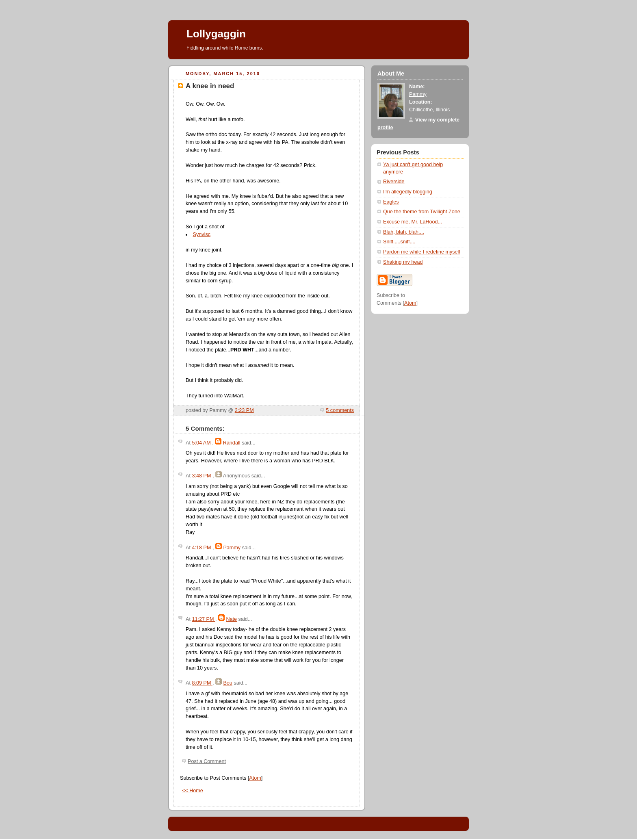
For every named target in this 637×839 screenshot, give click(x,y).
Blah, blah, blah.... (403, 232)
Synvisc (201, 234)
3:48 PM (202, 476)
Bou (227, 683)
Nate (231, 619)
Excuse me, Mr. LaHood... (412, 222)
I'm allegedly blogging (407, 192)
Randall (231, 443)
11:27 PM (203, 619)
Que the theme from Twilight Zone (421, 212)
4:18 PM (202, 548)
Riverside (394, 181)
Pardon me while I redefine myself (421, 252)
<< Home (192, 790)
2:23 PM (244, 410)
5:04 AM (202, 443)
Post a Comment (207, 761)
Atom (255, 778)
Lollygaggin (216, 34)
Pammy (231, 548)
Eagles (391, 202)
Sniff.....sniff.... (399, 242)
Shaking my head (402, 262)
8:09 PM (202, 683)
